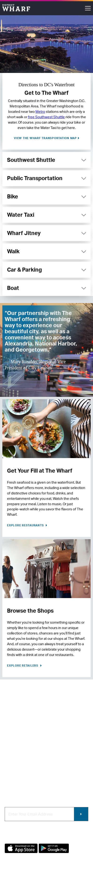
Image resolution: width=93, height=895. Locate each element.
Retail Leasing (60, 739)
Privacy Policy (14, 880)
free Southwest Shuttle (46, 117)
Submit (81, 814)
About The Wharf (19, 739)
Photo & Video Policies (60, 774)
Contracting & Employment (60, 749)
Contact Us (14, 747)
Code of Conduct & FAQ (24, 779)
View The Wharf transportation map (45, 138)
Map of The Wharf (19, 771)
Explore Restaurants (26, 525)
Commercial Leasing (59, 761)
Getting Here (15, 763)
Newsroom (14, 755)
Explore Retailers (23, 665)
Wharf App (57, 784)
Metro (40, 111)
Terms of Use (38, 880)
